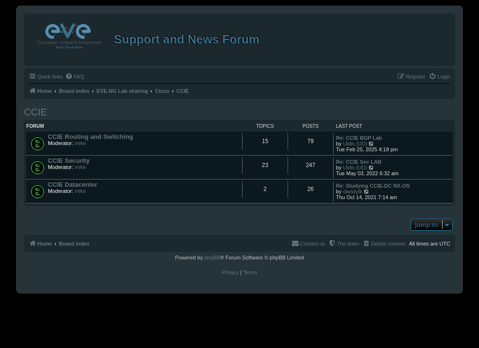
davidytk (352, 191)
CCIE (35, 112)
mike (80, 143)
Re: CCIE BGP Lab (359, 138)
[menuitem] (74, 76)
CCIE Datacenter (72, 184)
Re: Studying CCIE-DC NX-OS (373, 186)
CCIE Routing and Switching (90, 136)
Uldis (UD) (355, 143)
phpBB (212, 257)
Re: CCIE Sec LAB (358, 162)
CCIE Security (68, 160)
